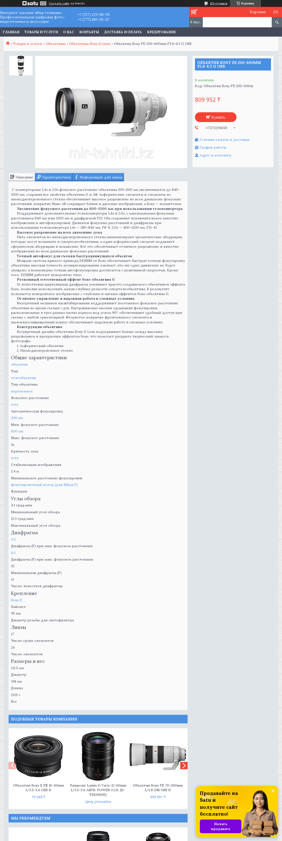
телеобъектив (23, 378)
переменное (22, 391)
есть (15, 404)
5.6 (13, 539)
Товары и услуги (41, 32)
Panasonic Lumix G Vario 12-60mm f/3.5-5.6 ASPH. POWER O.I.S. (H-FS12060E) (98, 790)
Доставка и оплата (123, 32)
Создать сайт (59, 3)
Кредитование (161, 32)
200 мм (17, 418)
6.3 (13, 553)
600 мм (17, 431)
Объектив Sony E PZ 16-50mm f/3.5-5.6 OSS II (38, 787)
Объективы (56, 43)
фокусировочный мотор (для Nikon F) (44, 484)
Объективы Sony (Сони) (89, 43)
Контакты (89, 32)
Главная (11, 32)
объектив (19, 364)
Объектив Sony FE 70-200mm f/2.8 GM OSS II (158, 787)
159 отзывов (218, 3)
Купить (218, 117)
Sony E (16, 600)
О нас (68, 32)
